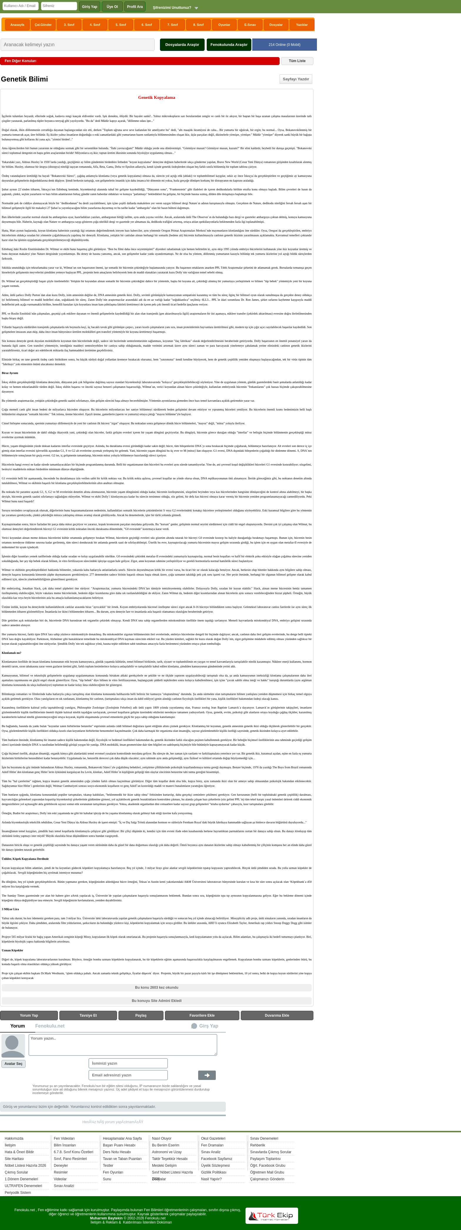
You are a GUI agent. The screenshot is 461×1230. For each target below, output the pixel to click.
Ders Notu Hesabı (117, 1152)
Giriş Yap (89, 7)
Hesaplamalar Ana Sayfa (122, 1138)
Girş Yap (208, 1025)
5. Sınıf (121, 24)
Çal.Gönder (43, 24)
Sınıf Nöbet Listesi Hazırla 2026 (172, 1173)
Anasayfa (17, 24)
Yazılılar (302, 24)
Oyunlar (224, 24)
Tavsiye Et (88, 1015)
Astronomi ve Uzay (167, 1152)
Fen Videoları (64, 1138)
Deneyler (61, 1165)
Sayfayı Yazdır (296, 79)
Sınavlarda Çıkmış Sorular (270, 1152)
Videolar (60, 1179)
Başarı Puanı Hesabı (119, 1145)
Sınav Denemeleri (264, 1138)
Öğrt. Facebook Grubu (267, 1165)
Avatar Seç (13, 1064)
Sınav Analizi (64, 1186)
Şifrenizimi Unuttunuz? (172, 8)
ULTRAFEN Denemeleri (23, 1186)
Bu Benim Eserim (165, 1145)
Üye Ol (112, 7)
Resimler (61, 1172)
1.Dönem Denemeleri (21, 1179)
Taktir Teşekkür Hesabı (170, 1159)
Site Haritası (14, 1159)
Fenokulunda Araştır (229, 44)
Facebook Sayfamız (216, 1159)
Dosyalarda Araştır (182, 44)
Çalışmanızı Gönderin (267, 1179)
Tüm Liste (297, 61)
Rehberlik (257, 1145)
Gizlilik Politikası (213, 1172)
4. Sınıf (95, 24)
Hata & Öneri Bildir (19, 1152)
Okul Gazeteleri (213, 1138)
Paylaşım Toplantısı (265, 1159)
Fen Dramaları (212, 1145)
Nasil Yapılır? (211, 1179)
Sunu (107, 1179)
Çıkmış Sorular (16, 1172)
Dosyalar (276, 24)
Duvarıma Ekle (277, 1015)
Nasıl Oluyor (161, 1138)
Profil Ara (135, 7)
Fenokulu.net (50, 1025)
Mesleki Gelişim (164, 1165)
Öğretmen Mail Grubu (267, 1172)
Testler (108, 1165)
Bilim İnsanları (65, 1145)
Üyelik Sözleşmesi (215, 1165)
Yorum (17, 1025)
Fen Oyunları (113, 1172)
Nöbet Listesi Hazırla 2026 (25, 1165)
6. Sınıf (147, 24)
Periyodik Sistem (18, 1193)
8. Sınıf (198, 24)
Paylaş (141, 1015)
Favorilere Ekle (202, 1015)
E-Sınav (250, 24)
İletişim (10, 1145)
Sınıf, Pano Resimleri (70, 1159)
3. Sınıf (69, 24)
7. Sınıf (173, 24)
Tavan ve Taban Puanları (122, 1159)
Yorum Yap (29, 1015)
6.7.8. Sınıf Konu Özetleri (73, 1152)
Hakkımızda (14, 1138)
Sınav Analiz (211, 1152)
